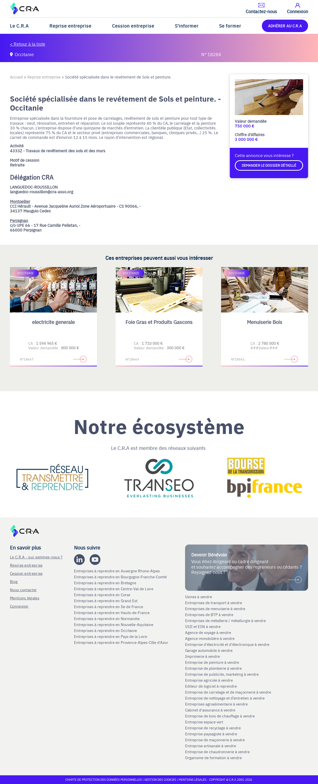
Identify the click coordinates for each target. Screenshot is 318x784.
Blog (14, 581)
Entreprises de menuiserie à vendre (215, 608)
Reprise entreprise (70, 26)
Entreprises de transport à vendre (213, 602)
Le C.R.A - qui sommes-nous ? (36, 556)
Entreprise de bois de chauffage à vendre (220, 716)
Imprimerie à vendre (203, 656)
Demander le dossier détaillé (269, 165)
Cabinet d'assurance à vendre (210, 710)
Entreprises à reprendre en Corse (102, 594)
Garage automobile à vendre (209, 650)
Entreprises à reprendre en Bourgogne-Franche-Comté (121, 577)
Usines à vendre (198, 596)
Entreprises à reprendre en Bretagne (105, 583)
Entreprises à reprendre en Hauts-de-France (112, 612)
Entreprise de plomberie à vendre (213, 668)
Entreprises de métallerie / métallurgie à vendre (226, 620)
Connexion (19, 606)
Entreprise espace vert (204, 722)
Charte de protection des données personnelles (103, 780)
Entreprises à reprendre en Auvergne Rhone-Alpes (117, 571)
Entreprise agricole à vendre (209, 680)
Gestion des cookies (160, 780)
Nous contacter (23, 589)
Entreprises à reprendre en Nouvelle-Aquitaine (114, 624)
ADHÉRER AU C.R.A (285, 25)
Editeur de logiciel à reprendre (211, 686)
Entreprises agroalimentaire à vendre (216, 704)
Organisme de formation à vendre (213, 757)
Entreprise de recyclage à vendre (213, 728)
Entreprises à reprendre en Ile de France (109, 606)
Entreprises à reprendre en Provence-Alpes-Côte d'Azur (121, 642)
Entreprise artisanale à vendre (210, 746)
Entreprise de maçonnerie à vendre (215, 740)
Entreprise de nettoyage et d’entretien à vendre (225, 698)
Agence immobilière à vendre (210, 638)
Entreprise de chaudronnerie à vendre (217, 751)
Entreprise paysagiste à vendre (211, 734)
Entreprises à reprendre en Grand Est (106, 600)
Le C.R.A (19, 26)
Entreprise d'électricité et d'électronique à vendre (227, 644)
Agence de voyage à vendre (208, 632)
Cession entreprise (133, 26)
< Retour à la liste (27, 44)
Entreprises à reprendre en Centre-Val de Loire (114, 589)
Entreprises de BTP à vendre (209, 614)
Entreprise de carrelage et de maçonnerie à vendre (228, 692)
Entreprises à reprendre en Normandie (107, 618)
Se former (230, 26)
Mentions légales (24, 597)
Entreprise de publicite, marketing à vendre (222, 674)
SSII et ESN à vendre (203, 626)
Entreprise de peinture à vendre (212, 662)
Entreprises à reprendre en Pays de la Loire (110, 636)
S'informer (187, 26)
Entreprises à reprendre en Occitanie (106, 630)
